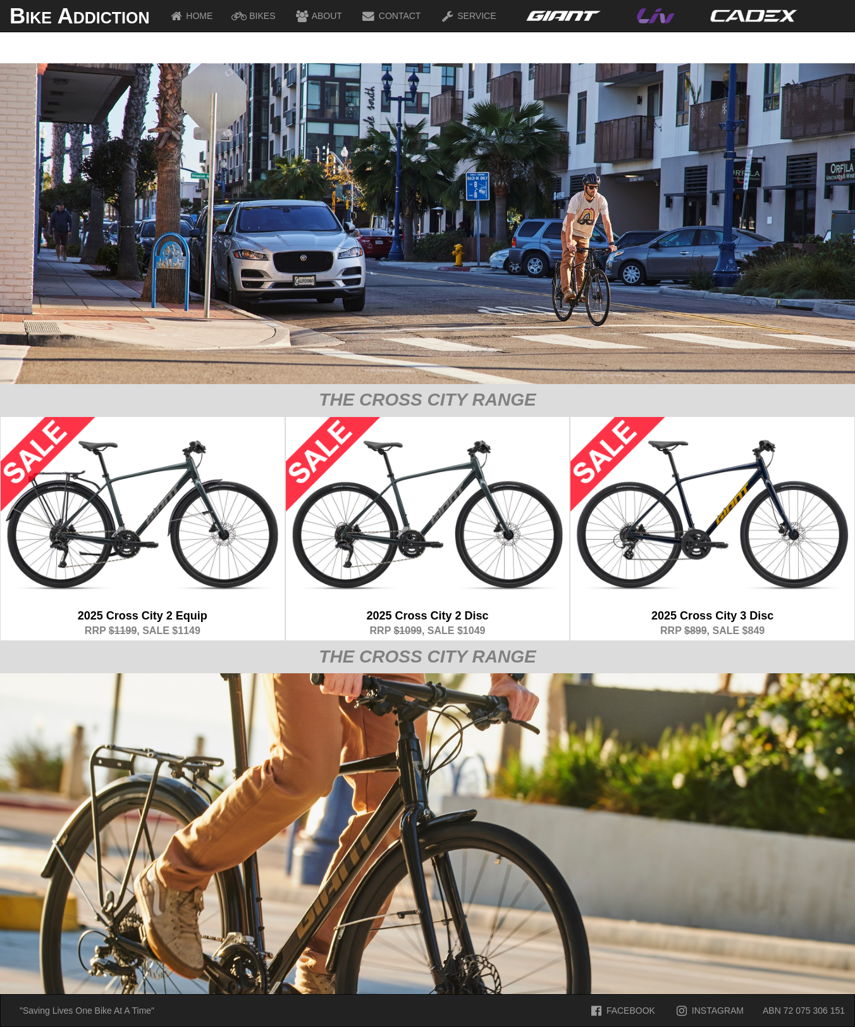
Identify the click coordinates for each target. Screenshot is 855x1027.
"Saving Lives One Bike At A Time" (87, 1010)
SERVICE (468, 16)
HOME (190, 16)
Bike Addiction (79, 15)
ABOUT (318, 16)
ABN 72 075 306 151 (804, 1010)
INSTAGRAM (709, 1010)
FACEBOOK (622, 1010)
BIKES (253, 16)
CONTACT (391, 16)
